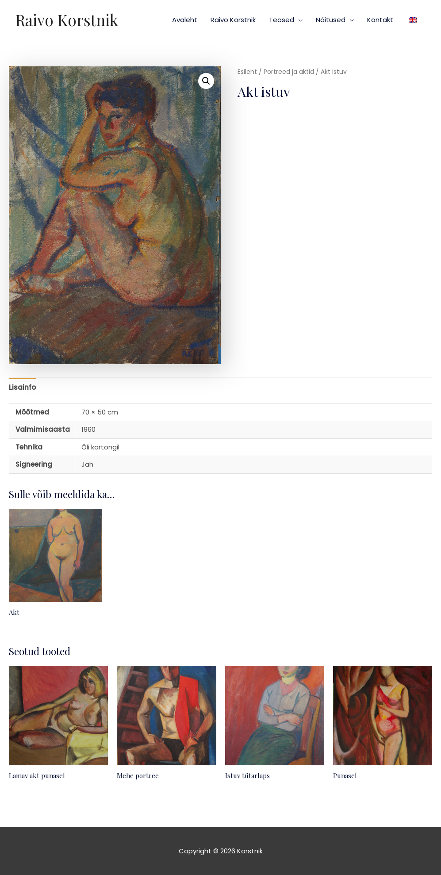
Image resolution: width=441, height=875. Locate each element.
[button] (206, 81)
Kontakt (380, 19)
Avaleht (184, 19)
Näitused (330, 19)
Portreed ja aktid (289, 72)
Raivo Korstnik (66, 19)
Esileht (247, 72)
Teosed (281, 19)
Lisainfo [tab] (22, 387)
